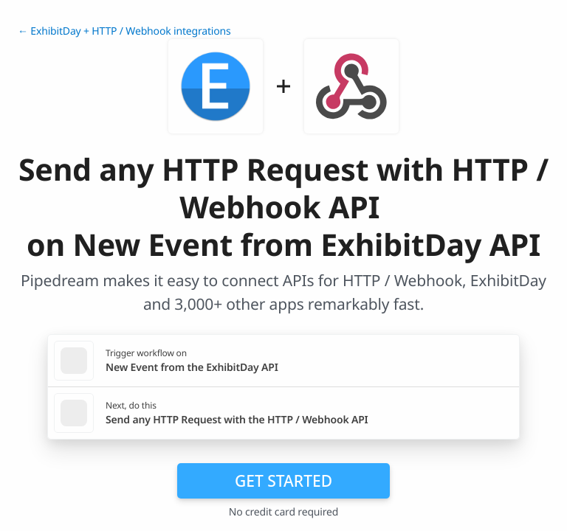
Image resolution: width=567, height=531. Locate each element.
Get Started (283, 481)
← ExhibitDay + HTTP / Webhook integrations (124, 31)
